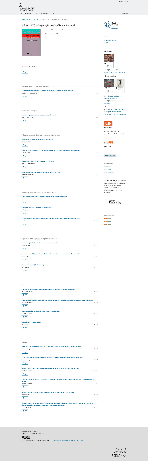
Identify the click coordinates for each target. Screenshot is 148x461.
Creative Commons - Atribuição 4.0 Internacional (67, 440)
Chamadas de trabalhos (41, 13)
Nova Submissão (110, 155)
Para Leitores (107, 167)
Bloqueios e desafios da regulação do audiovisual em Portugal (41, 172)
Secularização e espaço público (31, 322)
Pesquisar (124, 13)
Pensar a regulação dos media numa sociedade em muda (40, 243)
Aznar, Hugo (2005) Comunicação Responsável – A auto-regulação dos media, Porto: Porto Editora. (53, 357)
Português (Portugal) (110, 40)
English (106, 43)
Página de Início (26, 20)
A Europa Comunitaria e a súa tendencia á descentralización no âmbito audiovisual (48, 289)
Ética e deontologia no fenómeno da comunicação (37, 139)
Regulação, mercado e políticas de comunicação (37, 207)
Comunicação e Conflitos (117, 109)
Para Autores (107, 169)
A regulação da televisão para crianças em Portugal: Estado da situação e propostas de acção (51, 218)
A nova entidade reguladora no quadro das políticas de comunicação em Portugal (47, 91)
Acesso (127, 1)
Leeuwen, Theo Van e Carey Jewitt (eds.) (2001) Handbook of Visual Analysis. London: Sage (50, 368)
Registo (121, 1)
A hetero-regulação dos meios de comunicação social (39, 115)
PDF (25, 72)
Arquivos (28, 13)
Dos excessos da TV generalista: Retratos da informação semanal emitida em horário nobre (51, 254)
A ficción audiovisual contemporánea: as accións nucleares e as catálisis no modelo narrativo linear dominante (57, 300)
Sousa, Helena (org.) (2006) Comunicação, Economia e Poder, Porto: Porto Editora (48, 392)
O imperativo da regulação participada (34, 265)
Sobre (54, 13)
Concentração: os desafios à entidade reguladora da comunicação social (44, 196)
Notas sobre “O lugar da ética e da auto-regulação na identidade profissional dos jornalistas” (51, 150)
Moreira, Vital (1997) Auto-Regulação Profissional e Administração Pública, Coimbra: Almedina (52, 346)
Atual (20, 13)
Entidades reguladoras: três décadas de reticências (38, 161)
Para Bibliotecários (109, 172)
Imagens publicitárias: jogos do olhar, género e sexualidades (41, 311)
